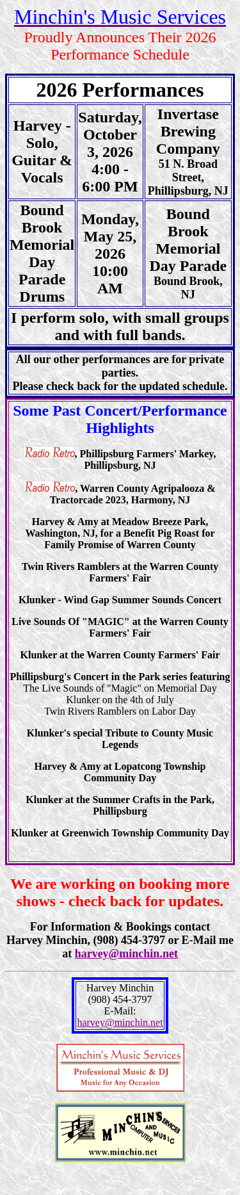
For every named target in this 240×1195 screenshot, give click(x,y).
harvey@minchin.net (126, 953)
